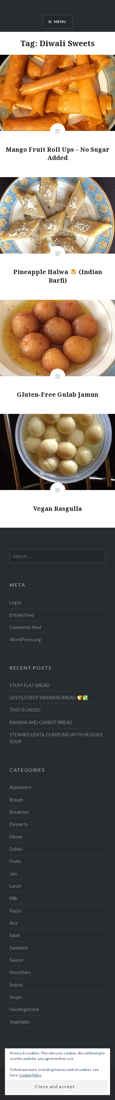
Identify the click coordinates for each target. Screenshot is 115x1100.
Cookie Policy (30, 1075)
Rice (14, 923)
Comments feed (25, 627)
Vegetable (19, 1021)
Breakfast (19, 812)
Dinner (16, 836)
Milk (13, 898)
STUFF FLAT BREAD (30, 685)
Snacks (16, 984)
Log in (15, 602)
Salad (15, 935)
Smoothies (20, 972)
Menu (60, 21)
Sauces (16, 960)
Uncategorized (24, 1009)
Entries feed (22, 615)
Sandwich (19, 947)
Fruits (15, 861)
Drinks (16, 849)
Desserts (19, 824)
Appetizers (20, 787)
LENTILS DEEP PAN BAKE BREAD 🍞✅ (49, 697)
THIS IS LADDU (25, 709)
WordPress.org (25, 639)
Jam (13, 873)
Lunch (15, 886)
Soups (16, 997)
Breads (16, 799)
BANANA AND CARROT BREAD (41, 722)
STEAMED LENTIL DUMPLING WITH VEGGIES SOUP (56, 738)
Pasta (15, 910)
